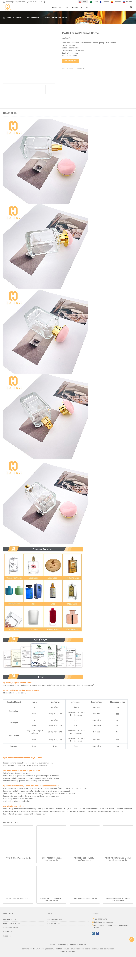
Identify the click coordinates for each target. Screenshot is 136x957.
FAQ (49, 927)
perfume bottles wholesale (103, 949)
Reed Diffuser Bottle (11, 923)
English (85, 2)
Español (117, 2)
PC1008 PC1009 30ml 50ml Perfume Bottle (84, 859)
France (106, 2)
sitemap (82, 945)
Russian (129, 2)
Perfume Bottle (33, 17)
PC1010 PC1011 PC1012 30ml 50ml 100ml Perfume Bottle (118, 859)
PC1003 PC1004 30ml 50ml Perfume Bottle (51, 859)
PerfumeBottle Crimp (75, 68)
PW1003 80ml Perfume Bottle (84, 899)
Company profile (54, 919)
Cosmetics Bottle (10, 927)
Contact (74, 7)
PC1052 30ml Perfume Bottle (18, 899)
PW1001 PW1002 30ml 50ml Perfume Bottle (51, 900)
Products (63, 7)
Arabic (95, 2)
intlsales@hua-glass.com (16, 2)
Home (54, 7)
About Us (84, 7)
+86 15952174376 (35, 2)
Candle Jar (7, 932)
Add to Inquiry (70, 61)
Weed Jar (7, 936)
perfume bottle (29, 949)
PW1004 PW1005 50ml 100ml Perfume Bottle (118, 900)
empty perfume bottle (80, 949)
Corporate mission (55, 923)
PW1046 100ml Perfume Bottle (18, 858)
